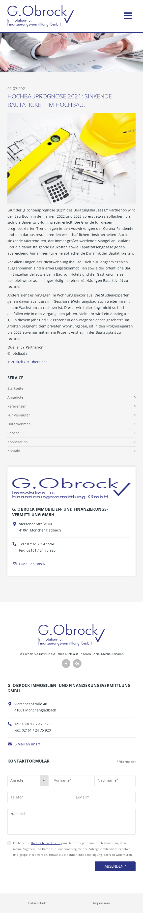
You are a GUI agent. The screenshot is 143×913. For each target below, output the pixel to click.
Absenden (114, 866)
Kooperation (17, 442)
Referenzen (17, 406)
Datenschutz (37, 903)
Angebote (15, 397)
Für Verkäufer (18, 415)
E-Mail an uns (27, 563)
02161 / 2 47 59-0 (41, 544)
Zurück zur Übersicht (29, 361)
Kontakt (13, 450)
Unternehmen (19, 424)
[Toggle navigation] (128, 14)
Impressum (101, 903)
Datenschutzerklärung (46, 843)
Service (13, 433)
